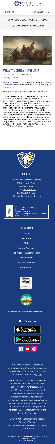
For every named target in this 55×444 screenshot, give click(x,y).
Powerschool (26, 267)
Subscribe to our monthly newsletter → (26, 311)
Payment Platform (26, 262)
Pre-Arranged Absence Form (26, 253)
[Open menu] (9, 12)
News (44, 20)
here (40, 374)
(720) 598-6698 (28, 193)
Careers (26, 233)
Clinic (26, 243)
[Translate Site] (38, 12)
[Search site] (49, 12)
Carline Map (26, 238)
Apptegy (32, 441)
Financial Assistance (26, 248)
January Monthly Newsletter (30, 26)
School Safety (26, 257)
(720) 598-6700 (29, 190)
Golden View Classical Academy (22, 20)
